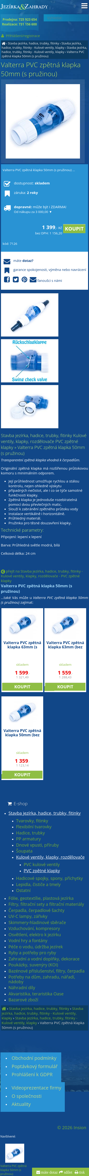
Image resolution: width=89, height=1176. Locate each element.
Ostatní (23, 890)
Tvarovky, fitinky (32, 821)
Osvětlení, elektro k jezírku (35, 934)
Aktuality (21, 1104)
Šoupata (24, 851)
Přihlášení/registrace (20, 35)
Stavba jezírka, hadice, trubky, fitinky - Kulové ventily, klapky (42, 45)
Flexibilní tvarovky (34, 826)
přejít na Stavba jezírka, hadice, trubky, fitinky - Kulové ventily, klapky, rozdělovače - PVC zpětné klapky (42, 576)
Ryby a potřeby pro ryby (32, 952)
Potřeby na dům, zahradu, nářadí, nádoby (42, 979)
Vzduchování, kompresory (34, 928)
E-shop (17, 803)
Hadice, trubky (30, 833)
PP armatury (28, 839)
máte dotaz (49, 1172)
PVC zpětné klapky (42, 870)
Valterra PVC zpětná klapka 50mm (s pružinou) (43, 54)
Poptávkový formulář (35, 1066)
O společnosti (27, 1096)
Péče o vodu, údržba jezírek (36, 947)
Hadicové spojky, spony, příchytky (49, 878)
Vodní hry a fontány (28, 940)
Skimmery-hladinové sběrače (37, 922)
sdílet (67, 1172)
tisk (81, 1172)
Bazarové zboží (23, 1000)
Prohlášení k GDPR (32, 1074)
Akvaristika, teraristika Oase (36, 994)
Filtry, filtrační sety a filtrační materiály (46, 904)
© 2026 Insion (71, 1127)
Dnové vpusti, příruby (37, 845)
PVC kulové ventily (42, 864)
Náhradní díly (22, 987)
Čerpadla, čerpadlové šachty (37, 910)
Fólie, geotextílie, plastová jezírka (41, 898)
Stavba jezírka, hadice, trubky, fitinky (33, 43)
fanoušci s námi (32, 279)
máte (18, 260)
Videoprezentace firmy (36, 1087)
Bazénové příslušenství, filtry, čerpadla (46, 971)
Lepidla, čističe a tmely (38, 884)
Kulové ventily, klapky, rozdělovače (50, 857)
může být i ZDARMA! (34, 209)
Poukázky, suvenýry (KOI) (33, 965)
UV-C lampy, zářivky (28, 916)
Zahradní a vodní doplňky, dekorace (44, 959)
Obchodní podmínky (34, 1058)
